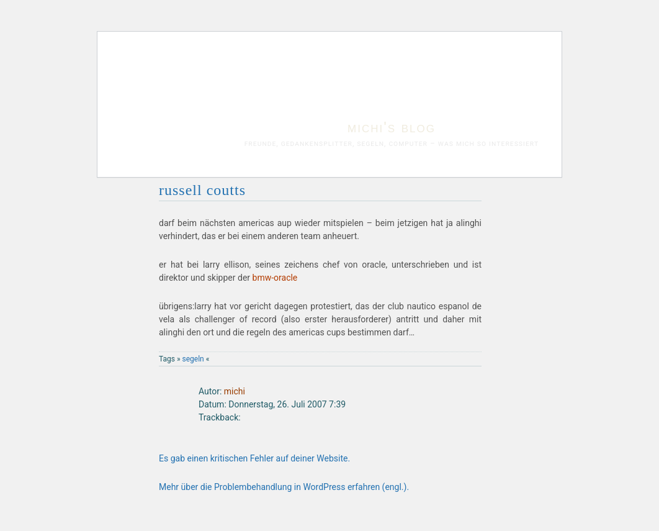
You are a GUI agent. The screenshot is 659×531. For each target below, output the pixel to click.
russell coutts (202, 190)
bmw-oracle (275, 278)
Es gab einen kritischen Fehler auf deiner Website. (254, 458)
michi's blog (391, 127)
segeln (193, 359)
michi (234, 391)
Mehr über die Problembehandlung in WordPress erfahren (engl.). (284, 487)
